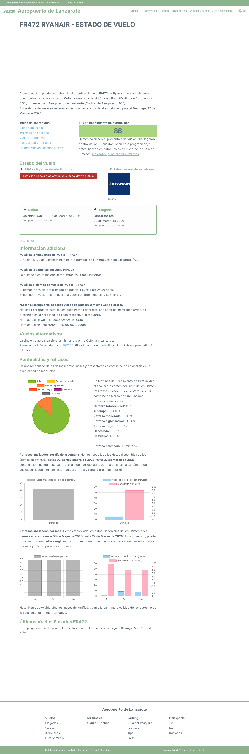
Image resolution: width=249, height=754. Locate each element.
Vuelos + (136, 10)
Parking (164, 10)
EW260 (68, 345)
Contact (94, 750)
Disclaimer (82, 750)
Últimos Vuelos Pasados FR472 (41, 148)
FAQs (130, 738)
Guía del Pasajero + (223, 10)
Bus (171, 723)
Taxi (171, 728)
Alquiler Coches (199, 10)
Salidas (50, 728)
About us (105, 750)
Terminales (150, 10)
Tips (130, 733)
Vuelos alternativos (33, 138)
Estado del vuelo (31, 128)
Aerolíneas (52, 733)
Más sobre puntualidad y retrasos (115, 154)
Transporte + (179, 10)
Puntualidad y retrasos (35, 142)
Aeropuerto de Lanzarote (49, 10)
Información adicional (35, 133)
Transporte (177, 718)
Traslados (175, 733)
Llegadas (51, 723)
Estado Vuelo (54, 738)
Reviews (133, 728)
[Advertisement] (124, 61)
